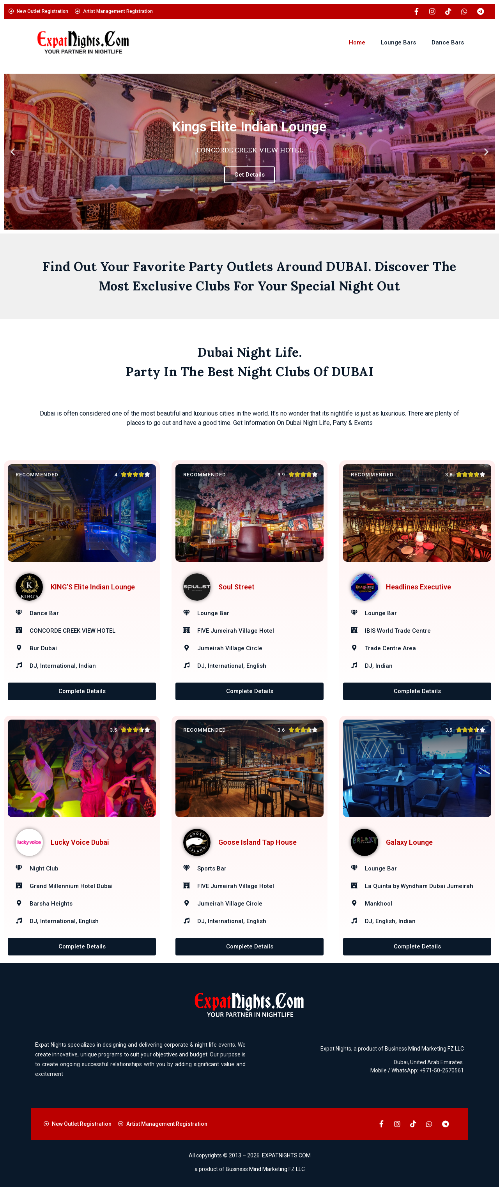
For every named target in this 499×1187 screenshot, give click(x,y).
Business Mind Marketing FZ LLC (424, 1048)
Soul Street (236, 587)
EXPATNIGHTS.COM (286, 1155)
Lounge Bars (398, 42)
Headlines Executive (418, 587)
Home (357, 42)
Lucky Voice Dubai (80, 842)
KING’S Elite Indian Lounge (93, 587)
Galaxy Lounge (409, 842)
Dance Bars (448, 42)
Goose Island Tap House (257, 842)
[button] (13, 152)
